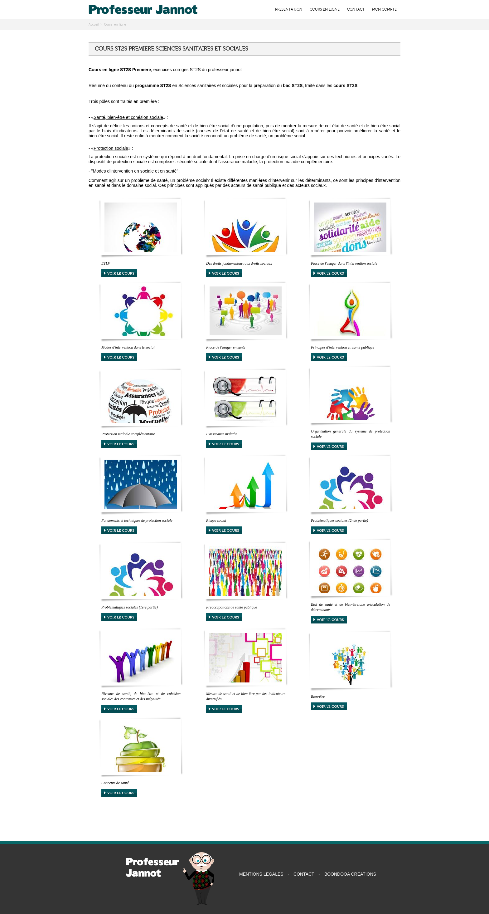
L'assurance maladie (221, 434)
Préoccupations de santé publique (231, 607)
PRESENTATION (288, 9)
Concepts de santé (114, 783)
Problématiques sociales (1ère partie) (129, 607)
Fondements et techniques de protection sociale (136, 520)
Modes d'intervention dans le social (128, 347)
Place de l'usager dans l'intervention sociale (344, 263)
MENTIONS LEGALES (261, 874)
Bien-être (318, 696)
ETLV (105, 263)
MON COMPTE (384, 9)
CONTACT (356, 9)
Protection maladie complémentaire (128, 434)
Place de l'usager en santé (225, 347)
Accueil (94, 24)
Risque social (216, 520)
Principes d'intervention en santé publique (342, 347)
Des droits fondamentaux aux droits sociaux (239, 263)
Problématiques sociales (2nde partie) (339, 520)
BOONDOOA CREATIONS (350, 874)
